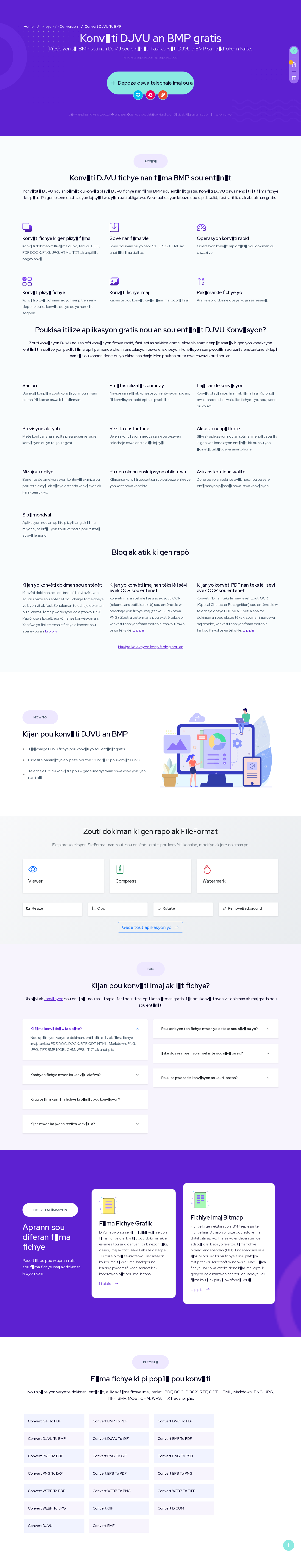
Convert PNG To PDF (45, 1456)
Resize (34, 908)
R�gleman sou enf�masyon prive (208, 114)
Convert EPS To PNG (175, 1473)
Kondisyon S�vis (170, 114)
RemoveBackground (242, 908)
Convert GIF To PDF (44, 1421)
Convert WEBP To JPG (47, 1508)
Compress (126, 881)
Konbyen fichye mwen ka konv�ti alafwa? (66, 1074)
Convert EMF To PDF (175, 1438)
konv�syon (53, 998)
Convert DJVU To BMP (47, 1438)
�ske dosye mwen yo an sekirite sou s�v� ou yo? (202, 1053)
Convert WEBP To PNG (112, 1490)
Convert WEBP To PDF (46, 1490)
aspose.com (145, 57)
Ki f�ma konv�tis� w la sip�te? (56, 1028)
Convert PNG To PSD (175, 1456)
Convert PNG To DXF (45, 1473)
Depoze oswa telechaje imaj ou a (151, 83)
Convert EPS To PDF (110, 1473)
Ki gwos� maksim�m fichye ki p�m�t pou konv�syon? (75, 1099)
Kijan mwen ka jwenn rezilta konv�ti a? (63, 1123)
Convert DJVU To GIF (111, 1438)
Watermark (214, 881)
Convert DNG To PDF (175, 1421)
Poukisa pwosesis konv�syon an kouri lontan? (199, 1077)
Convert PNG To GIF (110, 1456)
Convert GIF (103, 1508)
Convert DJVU (40, 1525)
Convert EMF (103, 1525)
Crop (98, 908)
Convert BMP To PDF (110, 1421)
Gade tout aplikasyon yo (150, 927)
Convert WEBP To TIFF (176, 1490)
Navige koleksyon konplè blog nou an (150, 646)
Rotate (166, 908)
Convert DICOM (171, 1508)
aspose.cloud (168, 57)
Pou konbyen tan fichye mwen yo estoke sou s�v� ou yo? (209, 1028)
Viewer (35, 881)
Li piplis (51, 631)
